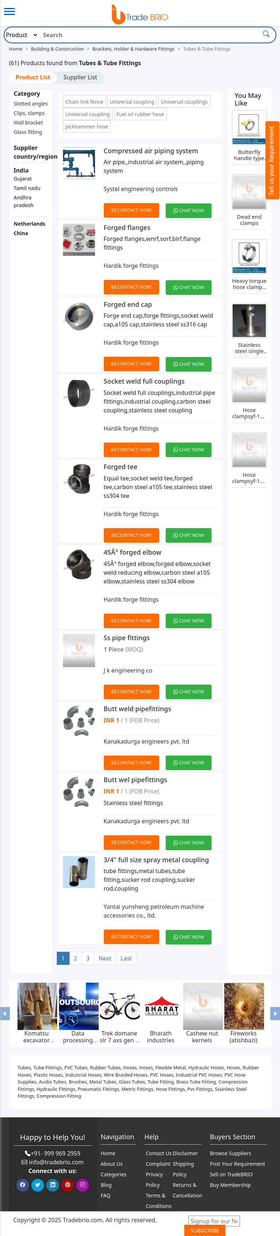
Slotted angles (31, 103)
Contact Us (159, 1153)
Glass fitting (28, 131)
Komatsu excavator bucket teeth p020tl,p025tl (37, 1043)
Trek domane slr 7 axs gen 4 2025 (119, 1040)
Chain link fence (84, 101)
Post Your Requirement (237, 1163)
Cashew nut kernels (202, 1036)
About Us (112, 1163)
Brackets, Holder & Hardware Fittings (133, 48)
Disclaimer (185, 1153)
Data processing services (78, 1040)
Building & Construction (57, 48)
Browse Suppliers (230, 1153)
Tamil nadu (27, 188)
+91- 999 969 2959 (55, 1153)
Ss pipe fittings (127, 637)
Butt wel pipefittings (135, 779)
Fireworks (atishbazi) (243, 1036)
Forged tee (121, 466)
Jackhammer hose (87, 126)
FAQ (106, 1195)
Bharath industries (160, 1036)
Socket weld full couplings (144, 381)
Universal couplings (184, 101)
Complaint (158, 1163)
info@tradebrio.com (56, 1162)
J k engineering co (128, 670)
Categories (114, 1174)
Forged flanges (127, 227)
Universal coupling (132, 101)
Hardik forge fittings (131, 266)
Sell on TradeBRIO (231, 1174)
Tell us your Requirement (271, 160)
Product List (33, 77)
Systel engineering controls (141, 189)
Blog (106, 1184)
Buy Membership (230, 1184)
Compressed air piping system (151, 150)
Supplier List (80, 77)
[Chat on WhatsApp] (191, 206)
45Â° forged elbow (132, 552)
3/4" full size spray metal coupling (156, 859)
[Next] (105, 958)
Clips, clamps (29, 113)
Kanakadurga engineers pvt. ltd (146, 741)
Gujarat (23, 178)
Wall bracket (28, 122)
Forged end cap (128, 304)
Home (16, 48)
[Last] (126, 958)
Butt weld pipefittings (137, 708)
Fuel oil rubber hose (140, 114)
